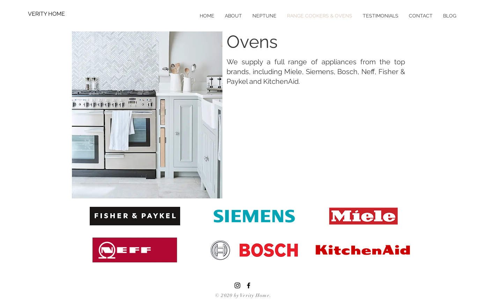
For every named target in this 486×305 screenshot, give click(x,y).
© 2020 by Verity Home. (243, 295)
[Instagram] (237, 285)
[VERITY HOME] (50, 14)
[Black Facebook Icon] (248, 285)
